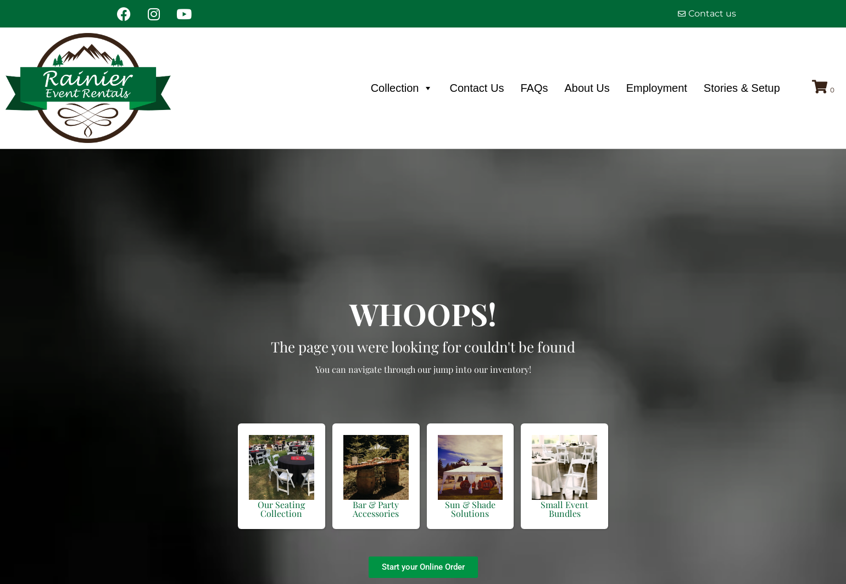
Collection (402, 88)
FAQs (534, 88)
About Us (586, 88)
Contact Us (476, 88)
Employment (656, 88)
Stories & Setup (742, 88)
